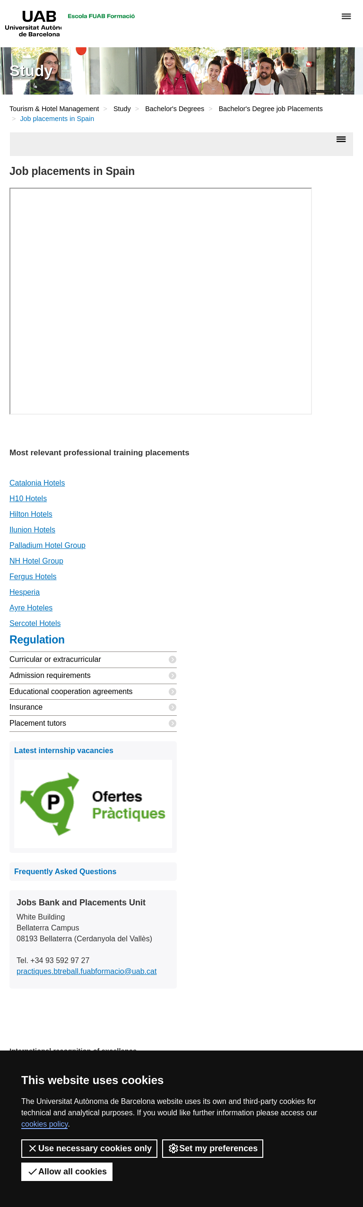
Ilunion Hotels (32, 530)
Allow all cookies (67, 1171)
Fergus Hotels (33, 577)
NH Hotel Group (36, 561)
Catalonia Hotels (37, 483)
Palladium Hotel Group (47, 545)
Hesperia (24, 592)
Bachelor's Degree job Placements (271, 109)
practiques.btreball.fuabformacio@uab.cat (86, 971)
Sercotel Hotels (35, 623)
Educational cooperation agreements (93, 692)
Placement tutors (93, 723)
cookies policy (44, 1124)
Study (122, 109)
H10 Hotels (28, 499)
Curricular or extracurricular (93, 660)
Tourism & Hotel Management (54, 109)
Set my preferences (213, 1148)
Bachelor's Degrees (174, 109)
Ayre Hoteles (30, 608)
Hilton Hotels (30, 514)
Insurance (93, 707)
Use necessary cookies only (89, 1148)
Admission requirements (93, 676)
